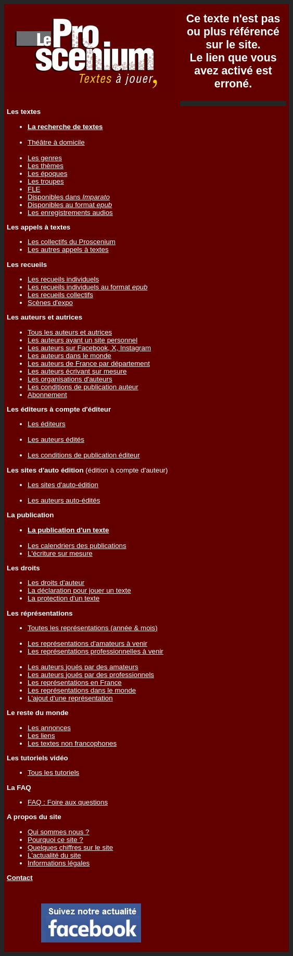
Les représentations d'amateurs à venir (87, 643)
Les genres (45, 158)
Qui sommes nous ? (59, 832)
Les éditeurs (47, 424)
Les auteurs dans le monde (69, 356)
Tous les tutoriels (53, 772)
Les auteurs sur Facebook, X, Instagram (89, 348)
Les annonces (49, 728)
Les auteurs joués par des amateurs (83, 667)
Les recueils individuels (63, 279)
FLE (34, 189)
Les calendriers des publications (77, 546)
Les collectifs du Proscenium (72, 242)
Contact (20, 878)
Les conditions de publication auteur (83, 387)
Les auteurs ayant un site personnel (82, 340)
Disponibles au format (70, 205)
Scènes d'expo (50, 303)
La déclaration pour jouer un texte (79, 590)
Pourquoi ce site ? (55, 840)
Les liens (41, 736)
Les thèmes (45, 166)
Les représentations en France (75, 682)
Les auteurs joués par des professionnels (91, 675)
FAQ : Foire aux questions (68, 802)
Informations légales (59, 863)
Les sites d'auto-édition (63, 485)
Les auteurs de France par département (89, 363)
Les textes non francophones (72, 743)
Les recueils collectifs (60, 295)
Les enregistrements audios (70, 212)
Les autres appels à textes (68, 249)
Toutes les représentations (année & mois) (93, 628)
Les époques (47, 173)
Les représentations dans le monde (82, 690)
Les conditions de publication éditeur (84, 455)
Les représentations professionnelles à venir (95, 651)
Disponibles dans (69, 197)
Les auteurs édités (56, 439)
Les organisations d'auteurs (70, 379)
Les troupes (46, 181)
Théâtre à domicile (56, 142)
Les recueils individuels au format (87, 287)
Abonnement (47, 395)
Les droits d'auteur (56, 583)
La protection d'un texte (63, 598)
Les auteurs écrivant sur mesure (77, 371)
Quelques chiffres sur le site (70, 847)
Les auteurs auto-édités (64, 500)
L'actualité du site (54, 855)
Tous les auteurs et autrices (70, 332)
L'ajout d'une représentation (70, 698)
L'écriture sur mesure (60, 553)
